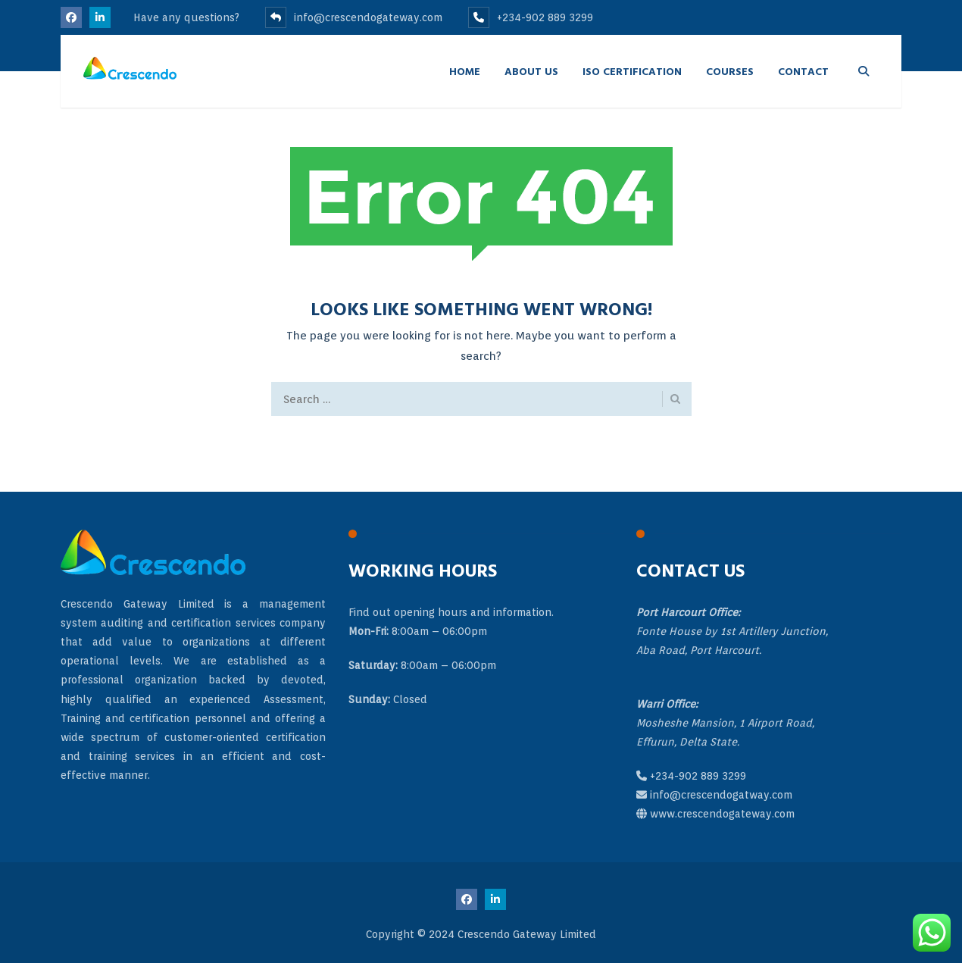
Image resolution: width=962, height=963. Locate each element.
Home (464, 71)
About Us (531, 71)
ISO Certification (632, 71)
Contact (803, 71)
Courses (730, 71)
